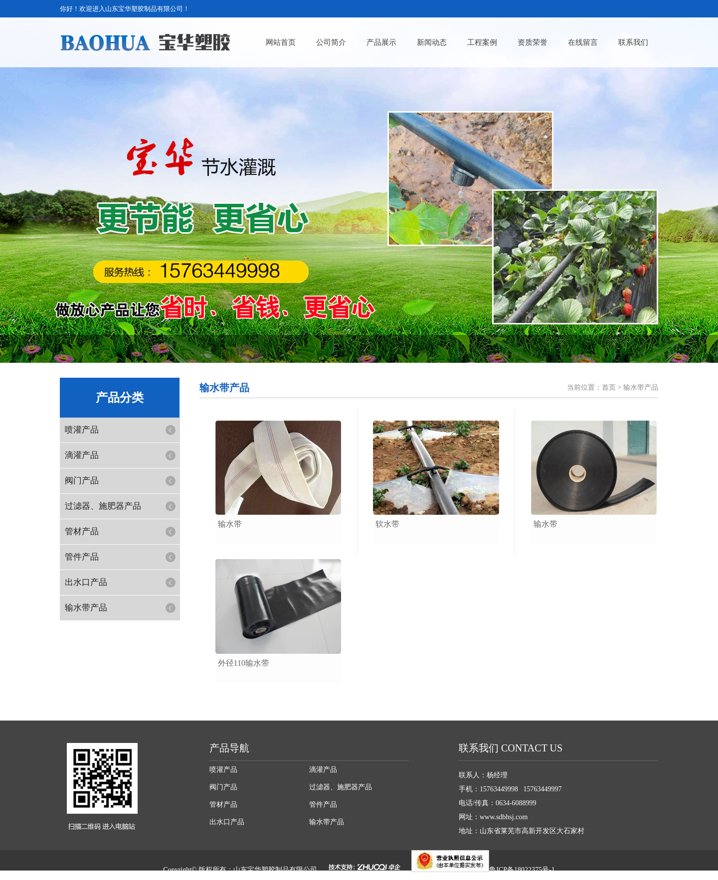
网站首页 (281, 42)
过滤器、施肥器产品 (103, 506)
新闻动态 (432, 42)
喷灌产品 (82, 430)
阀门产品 (82, 480)
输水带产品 (86, 607)
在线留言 (583, 42)
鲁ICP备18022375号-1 (521, 870)
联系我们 (633, 42)
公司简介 (331, 42)
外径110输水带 (243, 663)
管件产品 (82, 557)
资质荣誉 (532, 42)
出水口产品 (86, 582)
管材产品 (82, 531)
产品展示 (381, 42)
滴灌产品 (82, 455)
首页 (609, 387)
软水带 (387, 524)
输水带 (230, 524)
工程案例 (482, 42)
